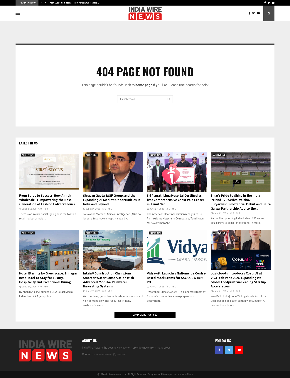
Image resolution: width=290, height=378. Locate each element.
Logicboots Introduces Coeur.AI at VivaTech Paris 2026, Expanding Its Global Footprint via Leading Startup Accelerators (238, 280)
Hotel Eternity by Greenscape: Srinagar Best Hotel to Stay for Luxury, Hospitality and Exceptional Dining (48, 278)
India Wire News (184, 374)
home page (143, 85)
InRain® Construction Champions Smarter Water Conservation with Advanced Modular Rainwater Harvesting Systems (108, 280)
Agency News (28, 155)
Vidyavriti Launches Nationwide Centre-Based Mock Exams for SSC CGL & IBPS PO (176, 278)
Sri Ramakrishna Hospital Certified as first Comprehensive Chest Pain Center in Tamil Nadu (175, 200)
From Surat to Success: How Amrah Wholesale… (74, 3)
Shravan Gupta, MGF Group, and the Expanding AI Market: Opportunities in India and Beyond (111, 200)
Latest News (28, 143)
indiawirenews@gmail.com (111, 354)
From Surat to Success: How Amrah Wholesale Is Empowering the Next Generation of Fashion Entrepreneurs (47, 200)
